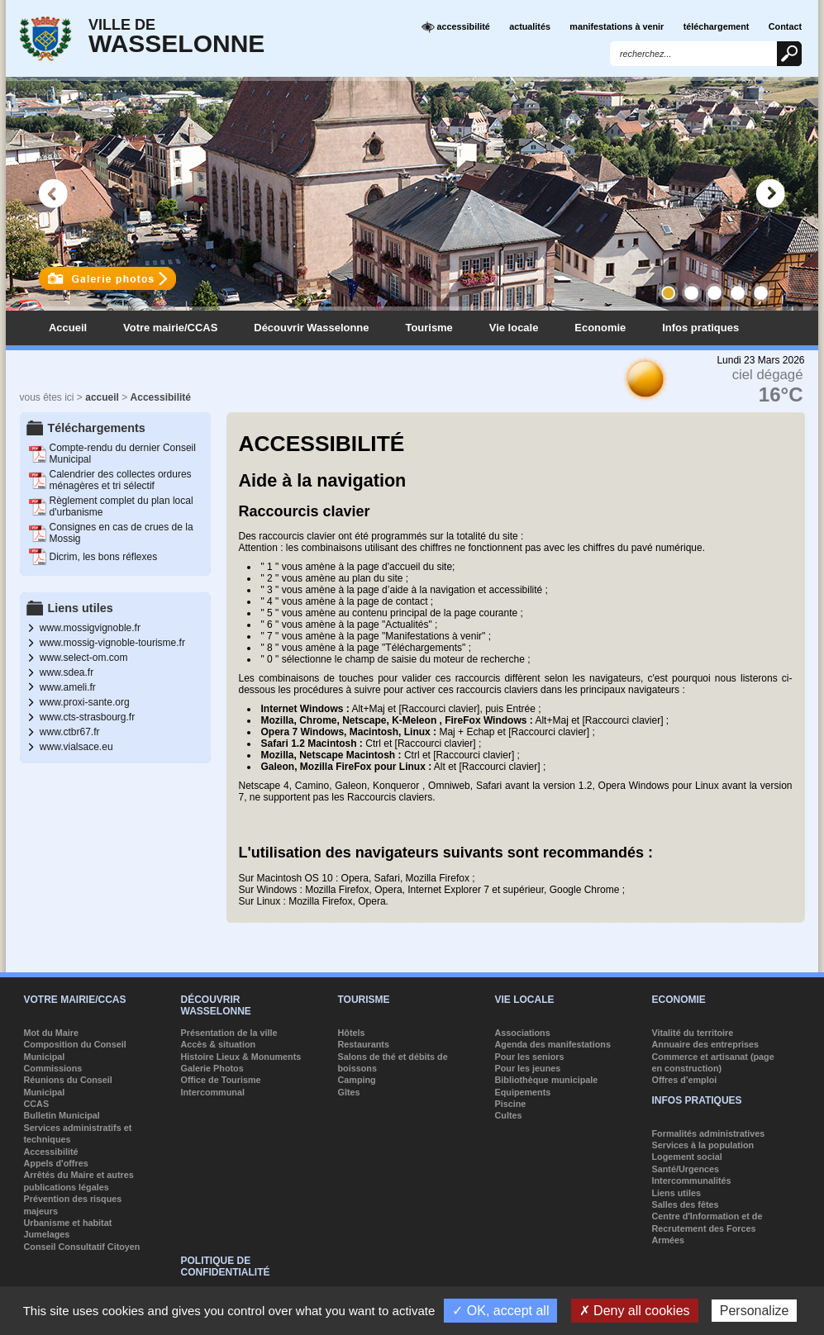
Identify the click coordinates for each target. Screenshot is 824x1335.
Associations (522, 1033)
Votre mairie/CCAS (170, 327)
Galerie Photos (212, 1068)
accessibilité (456, 27)
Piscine (510, 1104)
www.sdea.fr (66, 672)
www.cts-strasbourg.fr (87, 717)
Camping (357, 1080)
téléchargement (716, 26)
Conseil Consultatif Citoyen (82, 1247)
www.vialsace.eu (76, 747)
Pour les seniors (529, 1057)
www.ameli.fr (68, 687)
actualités (529, 26)
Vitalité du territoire (693, 1033)
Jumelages (47, 1234)
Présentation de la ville (229, 1033)
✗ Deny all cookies (634, 1311)
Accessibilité (161, 397)
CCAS (37, 1104)
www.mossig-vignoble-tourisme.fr (112, 642)
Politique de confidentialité (225, 1266)
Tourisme (428, 327)
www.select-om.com (84, 657)
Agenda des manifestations (553, 1044)
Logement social (687, 1157)
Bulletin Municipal (62, 1115)
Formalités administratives (708, 1133)
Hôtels (351, 1033)
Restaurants (363, 1044)
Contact (785, 26)
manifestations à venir (616, 26)
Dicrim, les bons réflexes (104, 557)
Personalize (754, 1311)
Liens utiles (676, 1193)
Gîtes (349, 1092)
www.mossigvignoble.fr (90, 628)
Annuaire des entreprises (706, 1044)
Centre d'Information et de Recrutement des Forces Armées (707, 1228)
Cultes (508, 1115)
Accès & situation (218, 1044)
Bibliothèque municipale (546, 1080)
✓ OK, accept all (500, 1311)
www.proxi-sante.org (85, 702)
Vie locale (514, 327)
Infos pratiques (700, 327)
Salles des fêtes (685, 1204)
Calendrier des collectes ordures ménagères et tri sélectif (121, 480)
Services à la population (703, 1145)
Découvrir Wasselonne (311, 327)
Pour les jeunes (528, 1068)
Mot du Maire (51, 1033)
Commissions (53, 1068)
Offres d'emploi (684, 1080)
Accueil (68, 327)
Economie (600, 327)
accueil (102, 397)
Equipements (523, 1092)
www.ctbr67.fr (70, 732)
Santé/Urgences (686, 1169)
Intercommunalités (691, 1180)
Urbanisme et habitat (68, 1223)
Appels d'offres (56, 1163)
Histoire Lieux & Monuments (241, 1057)
